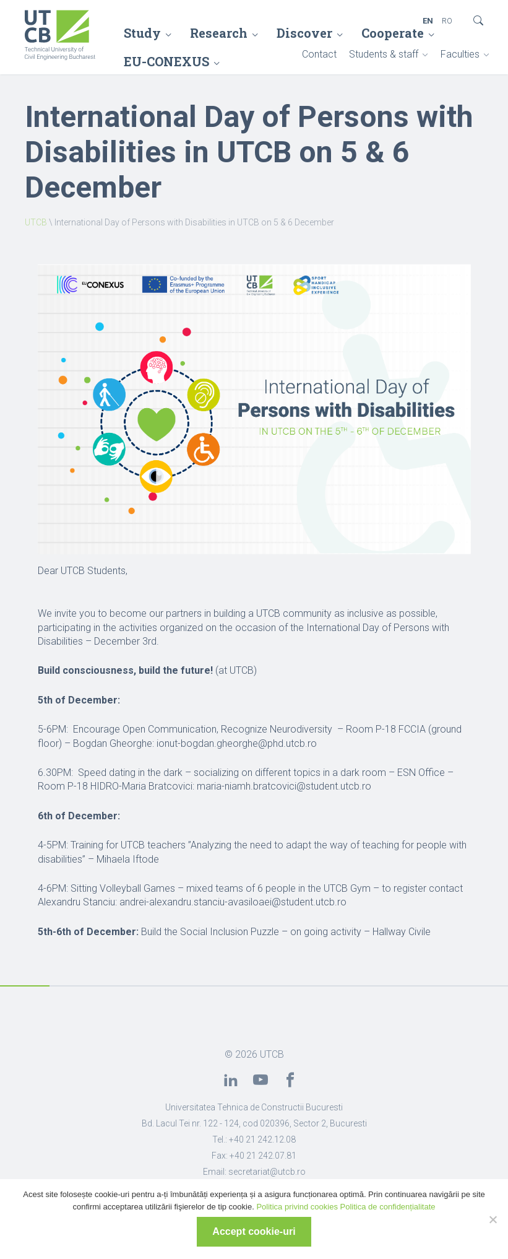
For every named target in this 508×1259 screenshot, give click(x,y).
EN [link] (428, 20)
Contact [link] (319, 54)
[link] (60, 36)
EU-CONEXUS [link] (166, 61)
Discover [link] (304, 33)
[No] (492, 1219)
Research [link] (219, 33)
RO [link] (447, 20)
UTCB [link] (36, 222)
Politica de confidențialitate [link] (388, 1206)
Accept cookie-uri (253, 1231)
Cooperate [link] (392, 33)
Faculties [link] (460, 54)
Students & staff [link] (383, 54)
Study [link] (142, 33)
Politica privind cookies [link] (297, 1206)
